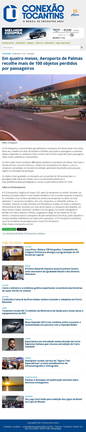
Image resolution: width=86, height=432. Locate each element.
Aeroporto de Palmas (15, 233)
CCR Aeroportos (30, 233)
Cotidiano (6, 54)
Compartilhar (9, 229)
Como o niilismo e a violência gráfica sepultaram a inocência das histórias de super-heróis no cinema (42, 289)
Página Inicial (8, 43)
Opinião (27, 339)
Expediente (20, 43)
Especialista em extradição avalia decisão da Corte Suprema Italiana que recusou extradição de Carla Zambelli (52, 344)
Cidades (28, 358)
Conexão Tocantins (12, 426)
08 (15, 54)
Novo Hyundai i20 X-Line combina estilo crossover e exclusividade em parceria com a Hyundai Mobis (53, 323)
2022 (18, 54)
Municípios (49, 43)
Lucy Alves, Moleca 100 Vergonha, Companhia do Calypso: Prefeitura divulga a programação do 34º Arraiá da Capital (52, 252)
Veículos (28, 319)
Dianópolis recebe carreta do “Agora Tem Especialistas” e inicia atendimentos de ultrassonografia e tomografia (47, 363)
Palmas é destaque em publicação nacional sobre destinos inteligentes (51, 381)
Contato (39, 43)
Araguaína (29, 396)
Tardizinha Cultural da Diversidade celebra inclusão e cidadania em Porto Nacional (42, 301)
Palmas (27, 266)
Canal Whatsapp (62, 43)
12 (13, 54)
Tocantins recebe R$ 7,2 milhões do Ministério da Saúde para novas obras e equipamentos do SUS (42, 312)
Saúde (4, 308)
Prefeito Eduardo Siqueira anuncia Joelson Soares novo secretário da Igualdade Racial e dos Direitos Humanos (52, 271)
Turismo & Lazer (31, 377)
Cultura (28, 247)
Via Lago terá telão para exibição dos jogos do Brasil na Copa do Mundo (53, 400)
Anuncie (30, 43)
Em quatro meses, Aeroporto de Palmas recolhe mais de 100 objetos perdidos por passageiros (42, 63)
